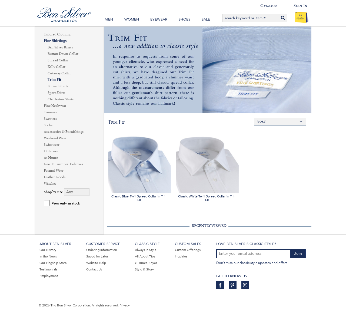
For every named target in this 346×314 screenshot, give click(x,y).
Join (298, 253)
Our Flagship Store (53, 263)
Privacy (124, 305)
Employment (48, 276)
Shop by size (53, 192)
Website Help (96, 263)
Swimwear (51, 145)
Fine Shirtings (55, 41)
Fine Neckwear (55, 106)
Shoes (184, 19)
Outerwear (52, 151)
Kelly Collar (56, 67)
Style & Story (144, 269)
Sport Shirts (56, 93)
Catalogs (268, 6)
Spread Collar (58, 60)
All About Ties (145, 256)
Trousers (50, 112)
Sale (206, 19)
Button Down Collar (63, 54)
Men (109, 19)
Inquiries (181, 256)
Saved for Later (97, 256)
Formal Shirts (58, 86)
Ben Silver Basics (60, 47)
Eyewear (158, 19)
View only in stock (66, 203)
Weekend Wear (55, 138)
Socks (48, 125)
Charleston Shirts (61, 99)
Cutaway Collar (59, 73)
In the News (48, 256)
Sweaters (50, 119)
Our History (47, 250)
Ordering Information (101, 250)
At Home (51, 158)
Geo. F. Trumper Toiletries (63, 164)
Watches (50, 184)
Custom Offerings (188, 250)
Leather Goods (54, 177)
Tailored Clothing (57, 34)
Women (131, 19)
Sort (261, 122)
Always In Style (146, 250)
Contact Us (94, 269)
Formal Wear (54, 171)
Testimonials (48, 269)
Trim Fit (54, 80)
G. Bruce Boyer (146, 263)
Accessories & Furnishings (64, 132)
